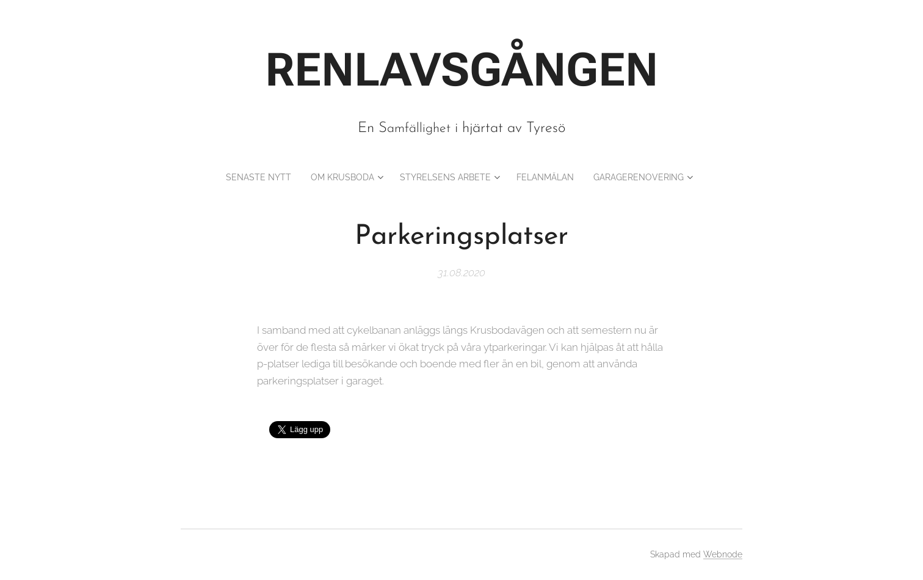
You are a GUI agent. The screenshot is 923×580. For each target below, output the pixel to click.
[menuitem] (244, 177)
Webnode (722, 554)
